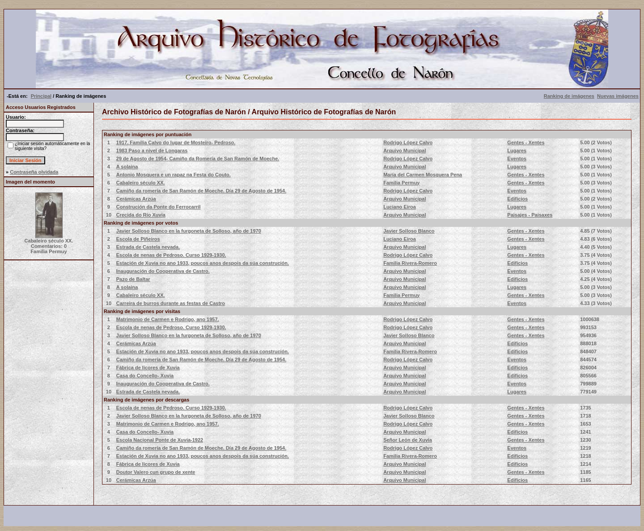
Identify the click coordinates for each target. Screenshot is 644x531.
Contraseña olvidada (34, 172)
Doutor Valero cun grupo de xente (155, 472)
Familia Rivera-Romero (410, 263)
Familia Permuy (401, 182)
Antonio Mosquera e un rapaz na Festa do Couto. (173, 174)
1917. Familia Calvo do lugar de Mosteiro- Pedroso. (176, 142)
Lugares (516, 150)
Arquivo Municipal (404, 150)
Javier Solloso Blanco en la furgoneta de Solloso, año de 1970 (188, 231)
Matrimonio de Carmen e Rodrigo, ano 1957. (167, 319)
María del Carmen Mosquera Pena (422, 174)
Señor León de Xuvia (407, 440)
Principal (41, 96)
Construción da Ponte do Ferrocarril (158, 206)
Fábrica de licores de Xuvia (148, 367)
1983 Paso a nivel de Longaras (152, 150)
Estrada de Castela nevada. (148, 247)
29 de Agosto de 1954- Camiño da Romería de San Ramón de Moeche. (198, 158)
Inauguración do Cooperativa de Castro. (163, 271)
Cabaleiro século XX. (140, 182)
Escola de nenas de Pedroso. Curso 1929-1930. (171, 255)
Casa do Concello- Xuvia (145, 375)
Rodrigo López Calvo (407, 142)
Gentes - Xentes (525, 142)
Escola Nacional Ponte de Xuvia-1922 (159, 440)
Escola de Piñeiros (138, 239)
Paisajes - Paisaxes (529, 214)
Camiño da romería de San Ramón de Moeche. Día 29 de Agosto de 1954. (201, 190)
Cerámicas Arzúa (136, 198)
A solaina (127, 166)
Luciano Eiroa (399, 206)
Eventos (516, 158)
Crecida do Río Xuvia (140, 214)
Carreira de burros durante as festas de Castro (170, 303)
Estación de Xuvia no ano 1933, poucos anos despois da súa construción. (202, 263)
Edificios (517, 198)
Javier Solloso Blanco (408, 231)
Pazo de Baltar (133, 279)
